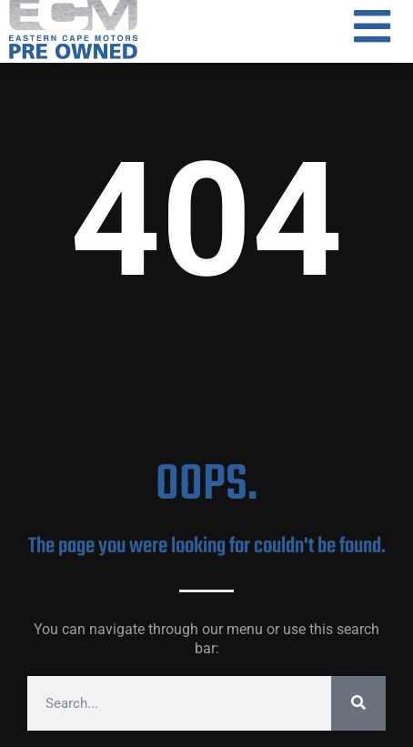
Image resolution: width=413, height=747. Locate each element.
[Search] (358, 703)
